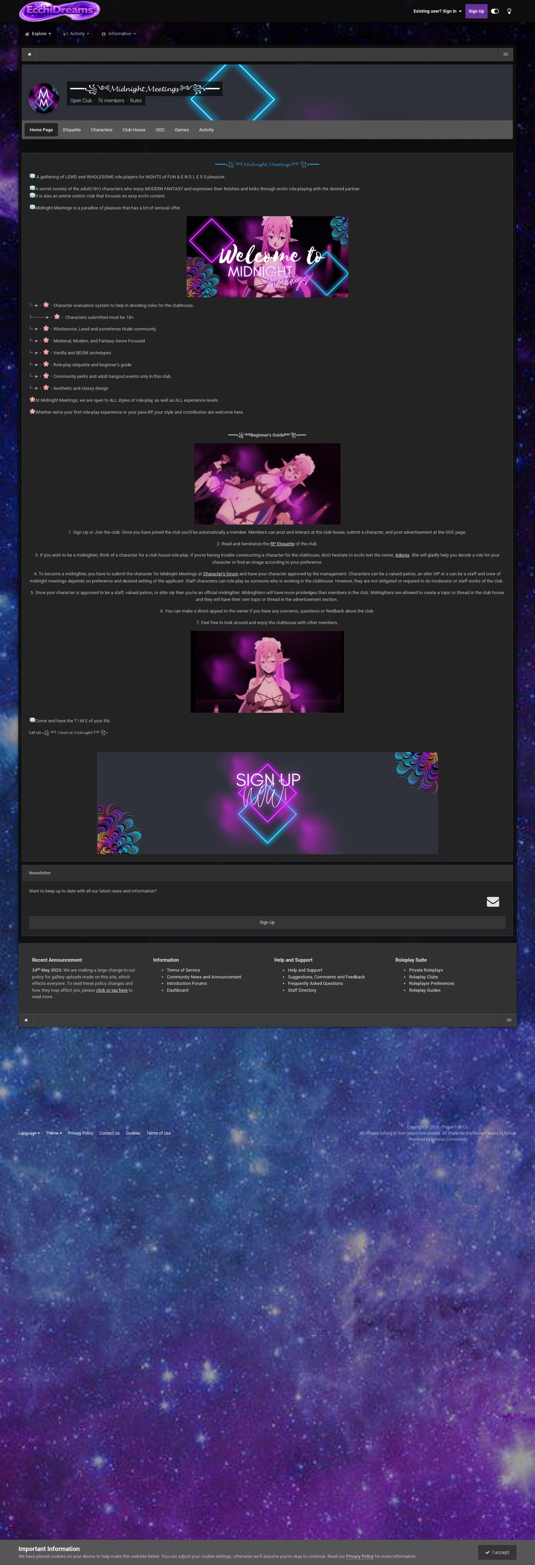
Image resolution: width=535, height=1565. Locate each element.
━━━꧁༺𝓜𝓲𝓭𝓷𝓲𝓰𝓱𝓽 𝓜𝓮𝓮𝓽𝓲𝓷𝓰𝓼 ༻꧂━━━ (144, 88)
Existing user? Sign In (438, 11)
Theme (54, 1133)
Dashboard (177, 990)
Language (29, 1133)
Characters (102, 129)
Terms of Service (183, 970)
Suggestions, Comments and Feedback (326, 976)
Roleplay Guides (424, 990)
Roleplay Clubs (423, 976)
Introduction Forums (187, 983)
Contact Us (110, 1133)
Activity (77, 33)
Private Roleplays (426, 970)
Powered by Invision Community (438, 1139)
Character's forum (220, 573)
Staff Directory (302, 990)
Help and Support (305, 970)
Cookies (133, 1133)
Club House (134, 129)
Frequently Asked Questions (315, 983)
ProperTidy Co (455, 1127)
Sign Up (476, 11)
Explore (39, 33)
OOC (160, 129)
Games (182, 129)
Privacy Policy (80, 1133)
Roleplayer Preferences (431, 983)
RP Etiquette (282, 543)
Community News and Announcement (204, 976)
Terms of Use (159, 1133)
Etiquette (72, 129)
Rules (136, 100)
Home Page (41, 129)
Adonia (402, 555)
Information (120, 33)
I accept (497, 1552)
